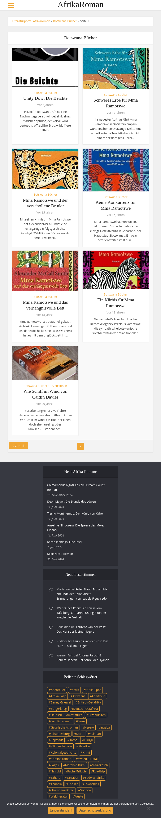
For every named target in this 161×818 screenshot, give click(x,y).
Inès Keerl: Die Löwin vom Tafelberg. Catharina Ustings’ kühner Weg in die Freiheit (81, 612)
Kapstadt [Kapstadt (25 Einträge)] (57, 740)
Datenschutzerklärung (95, 810)
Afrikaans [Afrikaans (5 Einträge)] (79, 696)
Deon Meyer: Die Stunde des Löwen (71, 501)
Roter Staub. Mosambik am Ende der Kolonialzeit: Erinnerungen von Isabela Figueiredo (82, 593)
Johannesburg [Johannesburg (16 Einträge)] (60, 734)
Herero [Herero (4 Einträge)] (89, 727)
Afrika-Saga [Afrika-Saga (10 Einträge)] (58, 696)
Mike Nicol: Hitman (60, 554)
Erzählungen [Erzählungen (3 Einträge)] (97, 715)
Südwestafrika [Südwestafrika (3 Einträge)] (94, 778)
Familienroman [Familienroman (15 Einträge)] (61, 721)
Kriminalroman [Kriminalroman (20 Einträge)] (61, 759)
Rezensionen (58, 385)
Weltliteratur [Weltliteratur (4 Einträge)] (59, 796)
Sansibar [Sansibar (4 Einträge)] (72, 778)
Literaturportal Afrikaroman (31, 21)
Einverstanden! (61, 810)
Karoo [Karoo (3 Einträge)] (73, 740)
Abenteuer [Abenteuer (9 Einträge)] (58, 690)
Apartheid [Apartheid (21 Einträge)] (98, 696)
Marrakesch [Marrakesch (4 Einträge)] (100, 765)
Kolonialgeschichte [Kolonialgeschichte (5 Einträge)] (63, 752)
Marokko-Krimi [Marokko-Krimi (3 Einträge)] (75, 765)
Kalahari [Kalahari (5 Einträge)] (95, 734)
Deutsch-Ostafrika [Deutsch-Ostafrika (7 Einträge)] (85, 709)
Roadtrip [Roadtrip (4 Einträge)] (99, 771)
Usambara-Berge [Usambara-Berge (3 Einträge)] (62, 790)
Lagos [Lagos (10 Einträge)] (55, 765)
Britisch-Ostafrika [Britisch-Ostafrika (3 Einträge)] (89, 702)
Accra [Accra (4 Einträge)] (75, 690)
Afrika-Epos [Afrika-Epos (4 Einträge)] (93, 690)
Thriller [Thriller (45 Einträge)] (73, 784)
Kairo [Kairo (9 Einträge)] (79, 734)
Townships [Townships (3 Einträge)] (91, 784)
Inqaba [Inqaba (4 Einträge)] (105, 727)
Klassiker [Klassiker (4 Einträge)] (84, 746)
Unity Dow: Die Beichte (45, 98)
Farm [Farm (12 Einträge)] (81, 721)
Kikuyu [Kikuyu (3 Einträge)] (88, 740)
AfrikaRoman (80, 4)
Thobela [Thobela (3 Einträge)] (56, 784)
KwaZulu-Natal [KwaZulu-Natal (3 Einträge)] (87, 759)
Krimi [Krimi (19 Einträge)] (86, 752)
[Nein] (148, 808)
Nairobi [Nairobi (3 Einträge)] (56, 771)
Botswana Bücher (65, 21)
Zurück (20, 446)
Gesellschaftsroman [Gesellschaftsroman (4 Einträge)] (64, 727)
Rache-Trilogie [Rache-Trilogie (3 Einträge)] (77, 771)
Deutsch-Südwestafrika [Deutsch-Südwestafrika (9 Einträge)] (66, 715)
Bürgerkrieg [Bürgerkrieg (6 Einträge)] (59, 709)
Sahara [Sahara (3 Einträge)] (55, 778)
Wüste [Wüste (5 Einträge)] (78, 796)
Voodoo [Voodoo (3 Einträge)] (85, 790)
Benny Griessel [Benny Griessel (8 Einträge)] (61, 702)
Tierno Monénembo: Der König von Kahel (75, 513)
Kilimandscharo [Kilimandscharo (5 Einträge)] (61, 746)
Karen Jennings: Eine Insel (64, 542)
